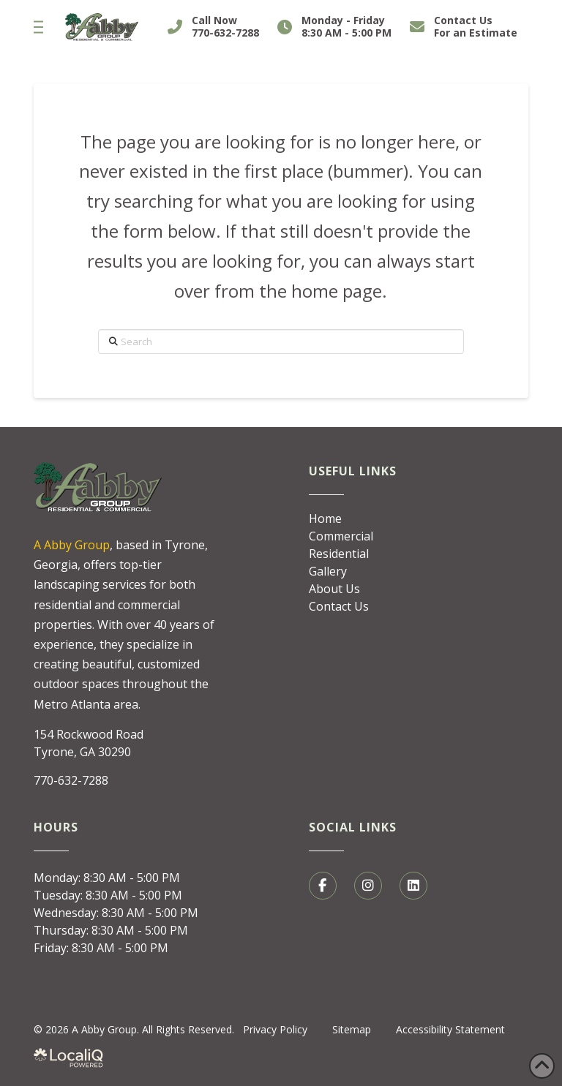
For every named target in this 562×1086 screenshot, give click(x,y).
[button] (38, 27)
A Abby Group (72, 545)
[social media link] (323, 886)
